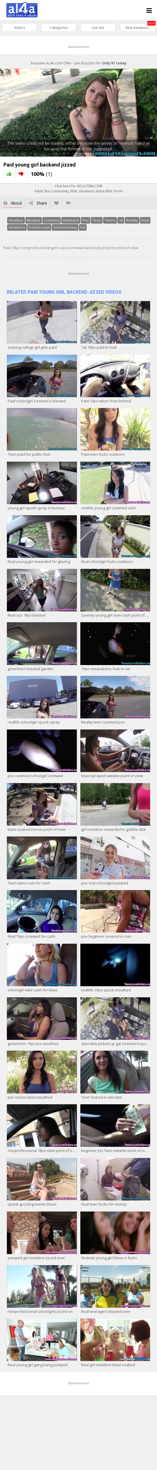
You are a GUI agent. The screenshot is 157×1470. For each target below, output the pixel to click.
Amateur (16, 220)
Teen (96, 220)
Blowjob (33, 220)
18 (121, 220)
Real (145, 220)
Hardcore (71, 220)
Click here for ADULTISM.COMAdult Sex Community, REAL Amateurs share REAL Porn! (78, 188)
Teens (110, 220)
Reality (132, 220)
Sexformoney (65, 227)
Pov (85, 220)
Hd (82, 227)
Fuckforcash (39, 227)
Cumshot (51, 220)
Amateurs (17, 227)
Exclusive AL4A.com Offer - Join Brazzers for (79, 63)
